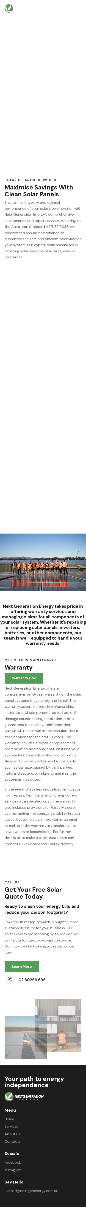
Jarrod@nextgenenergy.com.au (32, 1190)
